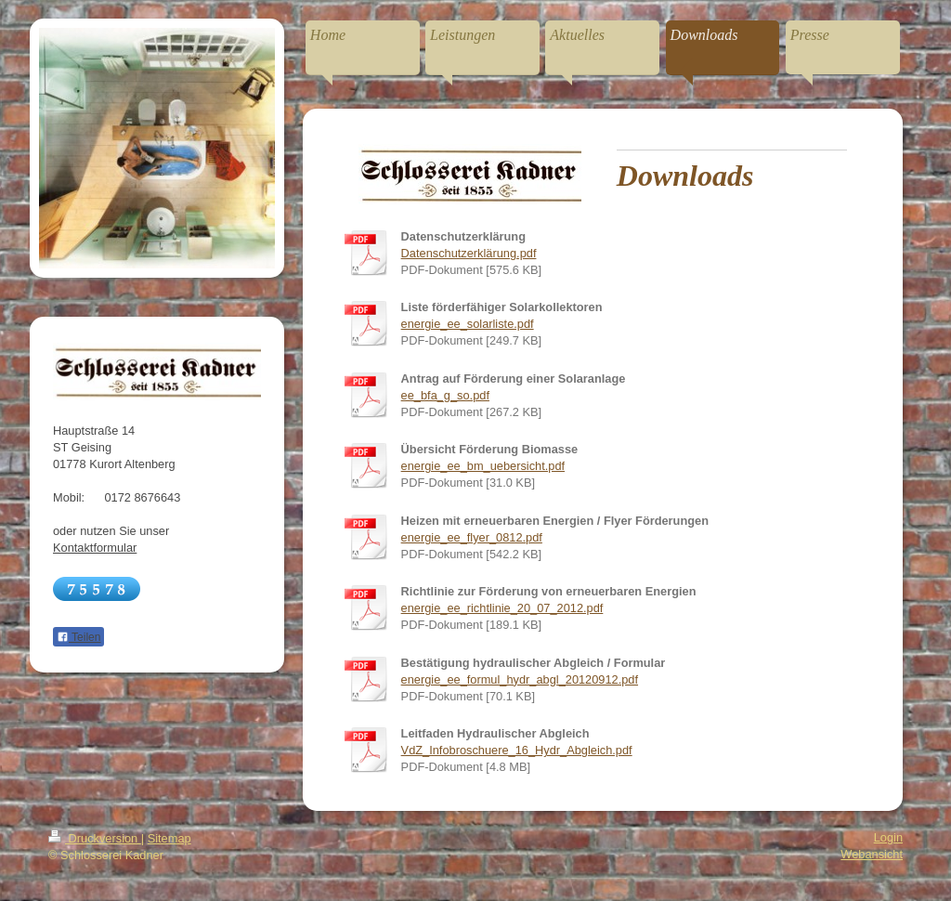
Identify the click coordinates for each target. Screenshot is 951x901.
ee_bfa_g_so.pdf (445, 395)
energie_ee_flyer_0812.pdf (471, 537)
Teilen (78, 637)
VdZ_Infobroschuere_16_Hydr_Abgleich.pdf (516, 750)
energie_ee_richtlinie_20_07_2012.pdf (502, 608)
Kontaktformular (95, 548)
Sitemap (169, 838)
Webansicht (871, 854)
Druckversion (94, 838)
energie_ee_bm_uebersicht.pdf (483, 466)
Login (888, 837)
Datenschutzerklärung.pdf (469, 253)
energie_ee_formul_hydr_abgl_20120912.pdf (519, 679)
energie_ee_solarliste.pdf (467, 324)
